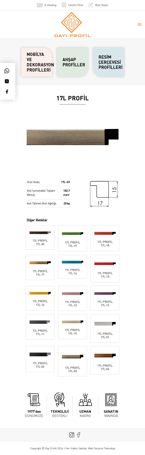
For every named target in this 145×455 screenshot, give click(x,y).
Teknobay (109, 448)
